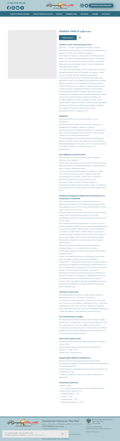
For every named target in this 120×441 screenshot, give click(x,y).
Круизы (59, 14)
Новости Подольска (92, 432)
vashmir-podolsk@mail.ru (50, 428)
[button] (101, 6)
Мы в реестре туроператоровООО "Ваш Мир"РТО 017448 (102, 421)
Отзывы (95, 14)
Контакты (106, 14)
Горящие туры (71, 14)
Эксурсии (84, 14)
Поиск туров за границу (19, 14)
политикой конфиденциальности (36, 435)
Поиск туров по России (43, 14)
